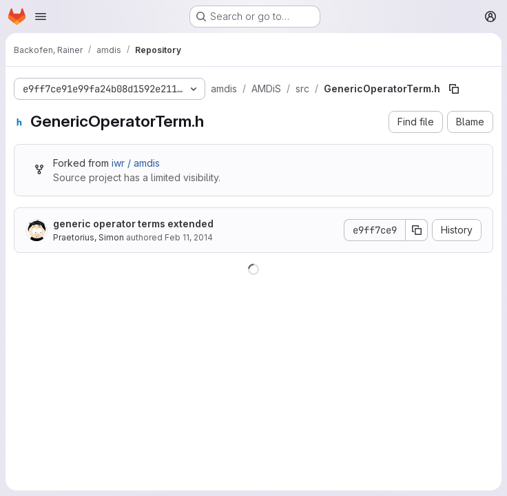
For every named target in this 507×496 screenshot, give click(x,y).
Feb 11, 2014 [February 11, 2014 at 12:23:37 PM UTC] (189, 237)
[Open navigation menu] (41, 17)
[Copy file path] (454, 89)
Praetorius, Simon (88, 237)
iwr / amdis (136, 163)
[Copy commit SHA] (417, 230)
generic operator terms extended (133, 223)
